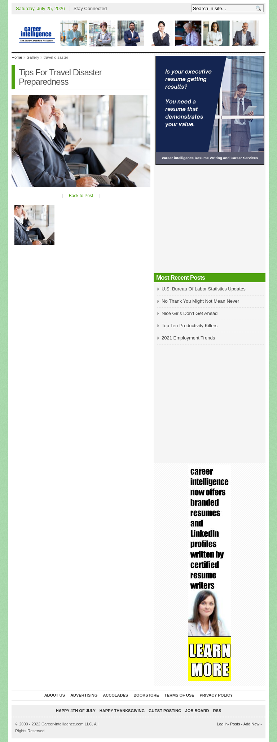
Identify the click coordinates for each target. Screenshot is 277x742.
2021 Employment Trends (188, 338)
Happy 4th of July (76, 710)
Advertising (83, 695)
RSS (217, 710)
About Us (54, 695)
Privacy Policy (216, 695)
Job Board (197, 710)
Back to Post (81, 195)
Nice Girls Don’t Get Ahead (189, 313)
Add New (251, 724)
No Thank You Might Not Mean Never (200, 301)
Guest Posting (165, 710)
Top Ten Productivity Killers (189, 325)
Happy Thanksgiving (122, 710)
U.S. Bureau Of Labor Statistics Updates (204, 289)
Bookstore (146, 695)
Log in (222, 724)
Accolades (115, 695)
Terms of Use (179, 695)
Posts (235, 724)
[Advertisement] (209, 221)
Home (17, 57)
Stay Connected (90, 8)
